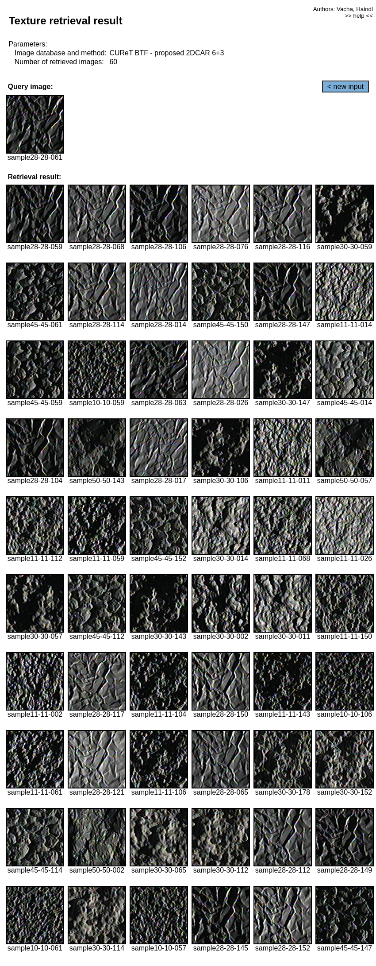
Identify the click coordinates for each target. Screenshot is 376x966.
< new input (345, 86)
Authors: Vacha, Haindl (343, 9)
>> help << (359, 15)
